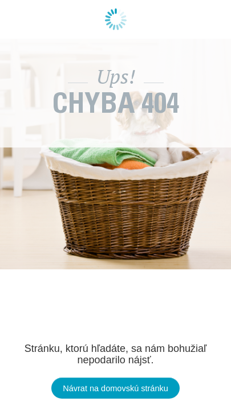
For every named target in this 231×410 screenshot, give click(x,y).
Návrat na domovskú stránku (115, 388)
